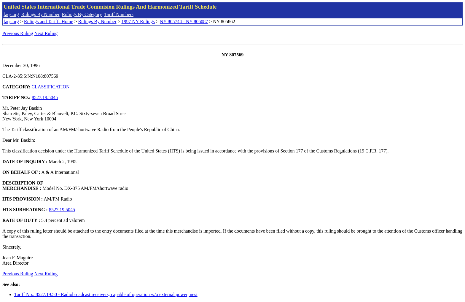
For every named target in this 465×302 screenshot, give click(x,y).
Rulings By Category (82, 14)
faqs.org (11, 14)
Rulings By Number (40, 14)
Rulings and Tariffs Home (48, 21)
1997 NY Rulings (138, 21)
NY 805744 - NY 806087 (184, 21)
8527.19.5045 (45, 97)
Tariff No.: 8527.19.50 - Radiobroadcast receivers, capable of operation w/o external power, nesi (106, 294)
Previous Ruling (17, 33)
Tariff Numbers (118, 14)
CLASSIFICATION (51, 86)
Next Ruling (46, 33)
